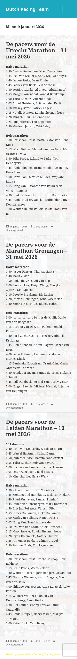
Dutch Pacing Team (27, 9)
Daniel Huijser (42, 641)
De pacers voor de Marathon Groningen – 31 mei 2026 (36, 250)
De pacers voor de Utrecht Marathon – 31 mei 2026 (36, 50)
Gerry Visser (41, 226)
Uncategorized (14, 230)
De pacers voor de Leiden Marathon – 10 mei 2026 (35, 428)
